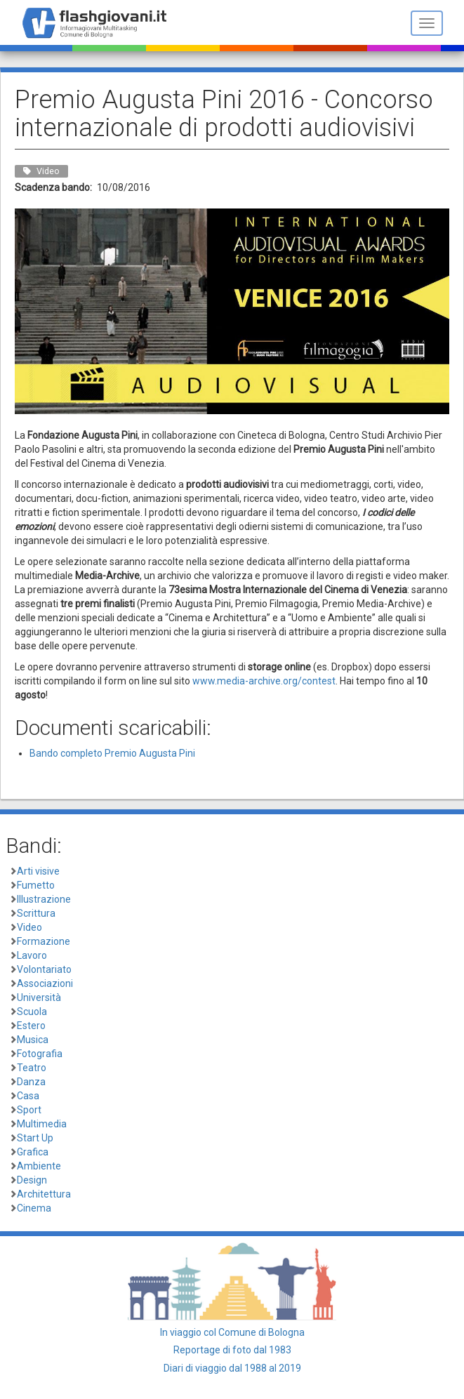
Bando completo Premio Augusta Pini (112, 753)
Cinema (34, 1208)
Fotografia (39, 1053)
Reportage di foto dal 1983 (232, 1349)
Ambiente (39, 1166)
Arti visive (38, 871)
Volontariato (44, 969)
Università (39, 997)
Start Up (35, 1137)
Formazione (43, 941)
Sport (29, 1109)
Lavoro (32, 955)
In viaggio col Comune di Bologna (232, 1332)
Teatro (31, 1067)
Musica (32, 1039)
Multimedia (42, 1123)
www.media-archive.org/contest (264, 681)
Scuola (32, 1011)
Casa (28, 1095)
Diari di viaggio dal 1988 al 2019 (232, 1368)
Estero (31, 1025)
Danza (31, 1081)
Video (29, 927)
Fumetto (36, 885)
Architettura (44, 1194)
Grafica (32, 1152)
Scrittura (36, 913)
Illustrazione (44, 899)
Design (32, 1180)
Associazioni (45, 983)
